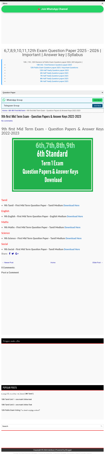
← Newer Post (7, 263)
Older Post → (97, 263)
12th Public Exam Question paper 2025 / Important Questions (54, 68)
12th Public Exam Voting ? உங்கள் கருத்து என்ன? (20, 410)
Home (4, 110)
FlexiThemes (25, 453)
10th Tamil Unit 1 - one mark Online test (16, 399)
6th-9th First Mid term (17, 110)
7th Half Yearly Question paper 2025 (54, 76)
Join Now (97, 100)
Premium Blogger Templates (64, 453)
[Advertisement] (52, 364)
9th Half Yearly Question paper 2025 (54, 81)
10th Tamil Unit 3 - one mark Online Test (16, 405)
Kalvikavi (51, 450)
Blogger (68, 450)
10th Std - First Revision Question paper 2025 (54, 65)
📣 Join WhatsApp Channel (52, 9)
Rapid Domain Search (84, 453)
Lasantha (49, 453)
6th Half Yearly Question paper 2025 (54, 73)
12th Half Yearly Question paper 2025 (54, 70)
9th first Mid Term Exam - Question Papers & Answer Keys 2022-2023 (41, 116)
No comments (7, 121)
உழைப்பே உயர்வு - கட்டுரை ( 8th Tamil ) (17, 394)
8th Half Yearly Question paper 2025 (54, 79)
